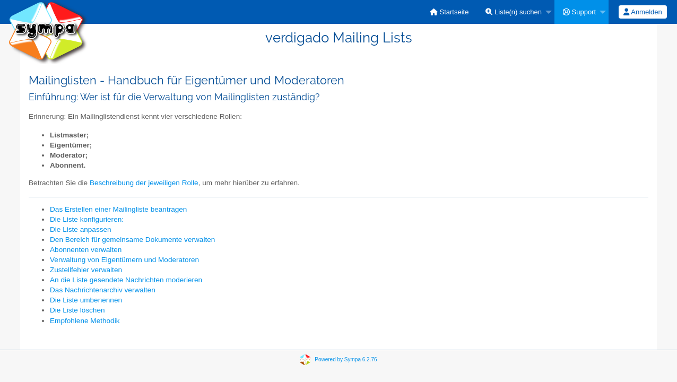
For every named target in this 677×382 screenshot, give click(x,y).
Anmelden (642, 12)
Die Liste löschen (77, 310)
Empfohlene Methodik (84, 321)
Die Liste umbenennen (86, 300)
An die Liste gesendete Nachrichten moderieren (126, 280)
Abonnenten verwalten (85, 250)
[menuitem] (449, 12)
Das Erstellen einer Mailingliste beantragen (118, 209)
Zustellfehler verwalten (86, 270)
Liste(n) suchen (513, 12)
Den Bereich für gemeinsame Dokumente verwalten (132, 240)
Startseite (449, 12)
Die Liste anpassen (80, 229)
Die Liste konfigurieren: (87, 219)
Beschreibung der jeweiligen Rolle (144, 183)
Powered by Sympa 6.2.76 (346, 359)
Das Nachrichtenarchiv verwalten (102, 290)
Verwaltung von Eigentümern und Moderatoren (124, 260)
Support (579, 12)
